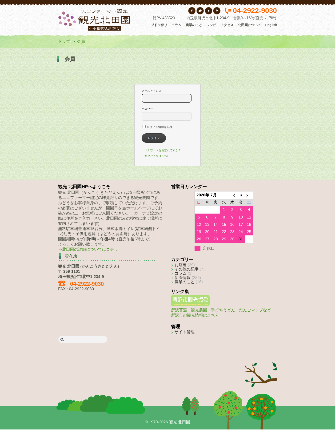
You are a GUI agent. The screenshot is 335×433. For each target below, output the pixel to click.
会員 (81, 41)
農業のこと (194, 25)
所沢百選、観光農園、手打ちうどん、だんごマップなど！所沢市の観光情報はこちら (223, 310)
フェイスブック (192, 11)
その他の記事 (187, 269)
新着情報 (183, 277)
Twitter (200, 11)
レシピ (211, 25)
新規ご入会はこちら (157, 156)
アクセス (227, 25)
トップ (64, 41)
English (271, 25)
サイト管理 (185, 332)
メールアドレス (166, 96)
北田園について (249, 25)
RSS (217, 11)
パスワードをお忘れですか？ (162, 150)
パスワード (166, 114)
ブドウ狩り (159, 25)
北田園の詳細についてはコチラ (90, 249)
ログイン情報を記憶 (157, 127)
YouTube (208, 11)
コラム (176, 25)
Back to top (261, 368)
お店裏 (181, 265)
